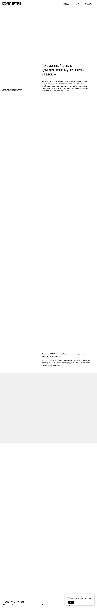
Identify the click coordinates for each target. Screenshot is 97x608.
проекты (66, 3)
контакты (88, 3)
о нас (77, 3)
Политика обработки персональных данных (58, 605)
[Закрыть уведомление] (93, 596)
